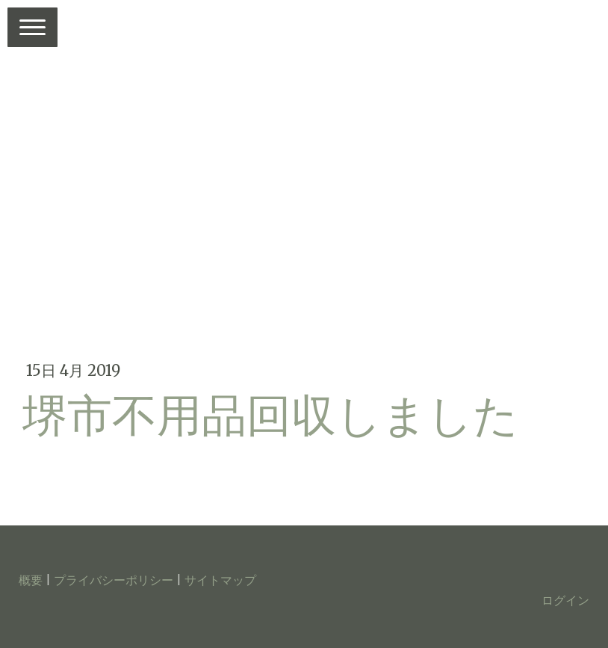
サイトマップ (220, 580)
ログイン (565, 600)
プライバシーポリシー (113, 580)
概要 (31, 580)
